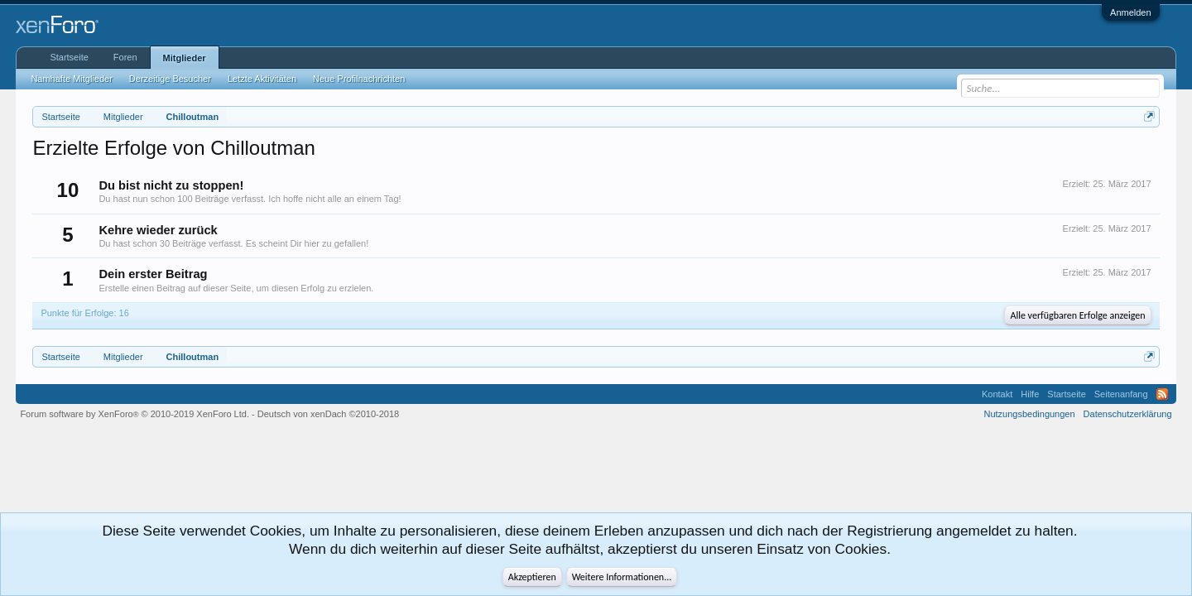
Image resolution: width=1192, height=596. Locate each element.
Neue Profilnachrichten (359, 79)
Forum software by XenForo (134, 414)
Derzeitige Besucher (170, 79)
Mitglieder (184, 58)
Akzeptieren (532, 577)
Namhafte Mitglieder (71, 79)
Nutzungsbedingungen (1029, 414)
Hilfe (1030, 394)
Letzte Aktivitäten (262, 79)
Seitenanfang (1121, 394)
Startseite (69, 57)
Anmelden (1130, 12)
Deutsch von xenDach (328, 414)
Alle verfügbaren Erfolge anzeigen (1077, 315)
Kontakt (997, 394)
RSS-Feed (1162, 394)
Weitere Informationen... (622, 577)
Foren (125, 57)
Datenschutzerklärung (1128, 414)
